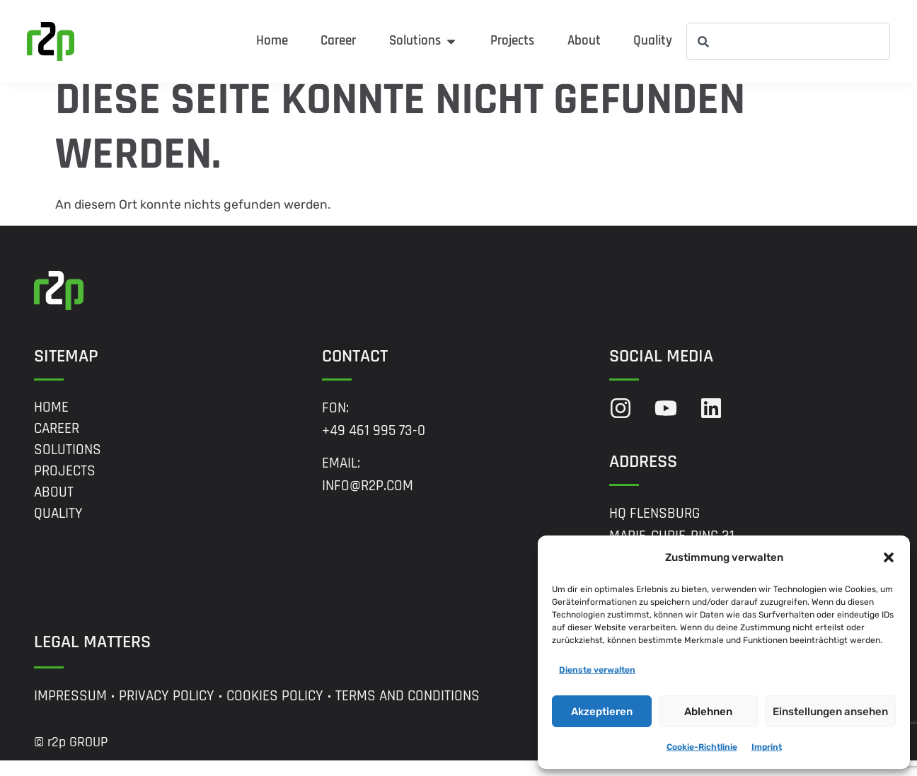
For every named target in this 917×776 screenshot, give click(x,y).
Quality (58, 528)
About (54, 507)
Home (51, 422)
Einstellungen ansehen (830, 711)
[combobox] (788, 41)
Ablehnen (708, 711)
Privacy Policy (166, 711)
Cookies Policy (274, 711)
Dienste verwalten (597, 670)
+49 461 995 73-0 (373, 445)
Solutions (67, 465)
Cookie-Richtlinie (702, 747)
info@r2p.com (367, 501)
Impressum (70, 711)
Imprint (766, 747)
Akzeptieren (602, 711)
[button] (889, 557)
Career (56, 443)
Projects (65, 486)
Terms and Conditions (407, 711)
